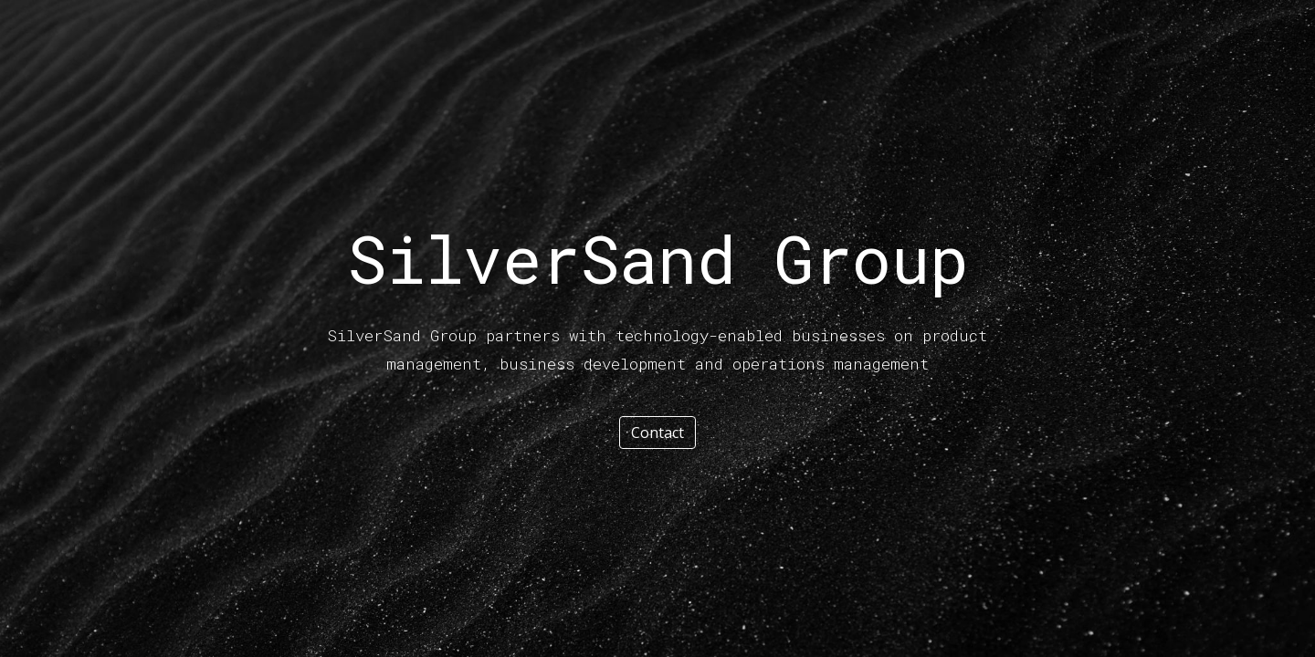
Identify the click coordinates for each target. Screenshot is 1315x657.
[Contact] (657, 432)
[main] (657, 258)
